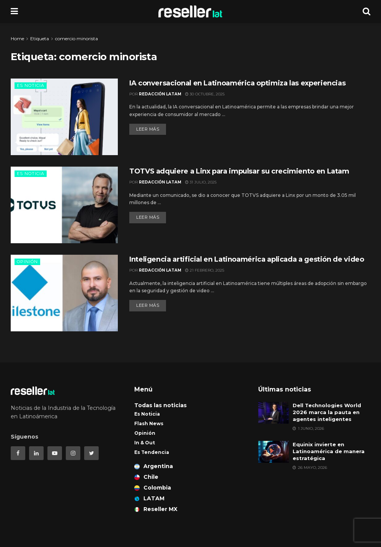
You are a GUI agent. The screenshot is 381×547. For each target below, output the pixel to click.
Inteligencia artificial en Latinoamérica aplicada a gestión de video (246, 259)
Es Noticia (30, 85)
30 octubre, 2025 (205, 94)
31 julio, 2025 (201, 182)
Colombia (152, 487)
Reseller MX (155, 509)
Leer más (147, 129)
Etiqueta (39, 38)
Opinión (27, 261)
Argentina (153, 466)
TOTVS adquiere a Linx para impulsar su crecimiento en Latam (239, 171)
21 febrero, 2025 (204, 270)
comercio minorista (76, 38)
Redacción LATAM (160, 94)
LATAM (149, 498)
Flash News (148, 423)
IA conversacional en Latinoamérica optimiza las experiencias (237, 83)
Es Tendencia (151, 452)
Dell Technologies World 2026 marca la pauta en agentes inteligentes (327, 412)
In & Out (144, 442)
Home (17, 38)
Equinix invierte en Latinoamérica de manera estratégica (329, 451)
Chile (146, 476)
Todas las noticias (160, 405)
